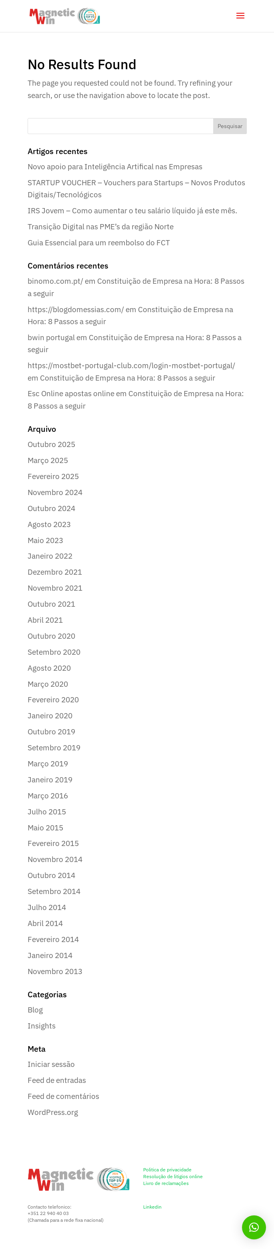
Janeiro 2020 (50, 715)
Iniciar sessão (51, 1064)
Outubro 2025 (51, 444)
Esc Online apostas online (71, 393)
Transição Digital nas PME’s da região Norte (101, 226)
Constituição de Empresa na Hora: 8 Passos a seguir (127, 378)
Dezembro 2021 (55, 572)
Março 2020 (48, 684)
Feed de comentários (63, 1096)
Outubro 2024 (51, 508)
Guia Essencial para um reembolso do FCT (99, 242)
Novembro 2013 (55, 971)
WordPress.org (53, 1112)
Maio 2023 (45, 540)
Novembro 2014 (55, 859)
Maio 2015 (45, 827)
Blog (35, 1009)
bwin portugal (51, 337)
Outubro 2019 (51, 731)
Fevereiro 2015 (53, 843)
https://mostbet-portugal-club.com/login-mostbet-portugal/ (131, 365)
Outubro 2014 (51, 875)
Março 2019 (48, 763)
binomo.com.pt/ (55, 281)
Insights (42, 1025)
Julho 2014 (47, 907)
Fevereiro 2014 (53, 939)
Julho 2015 (47, 811)
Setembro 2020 (54, 652)
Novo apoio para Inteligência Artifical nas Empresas (115, 166)
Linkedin (152, 1207)
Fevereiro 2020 (53, 699)
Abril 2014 (45, 923)
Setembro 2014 (54, 891)
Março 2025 (48, 460)
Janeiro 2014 (50, 955)
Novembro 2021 (55, 588)
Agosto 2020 (49, 668)
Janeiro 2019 (50, 779)
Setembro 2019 (54, 747)
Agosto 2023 (49, 524)
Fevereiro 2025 (53, 476)
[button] (254, 1227)
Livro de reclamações (166, 1183)
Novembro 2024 (55, 492)
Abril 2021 (45, 620)
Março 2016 (48, 795)
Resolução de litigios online (173, 1176)
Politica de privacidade (167, 1170)
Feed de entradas (57, 1080)
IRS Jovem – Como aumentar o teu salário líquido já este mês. (132, 210)
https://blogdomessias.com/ (76, 309)
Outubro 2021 (51, 604)
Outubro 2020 (51, 636)
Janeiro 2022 (50, 556)
